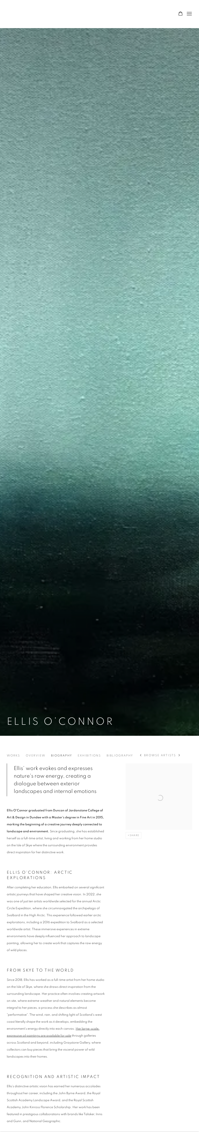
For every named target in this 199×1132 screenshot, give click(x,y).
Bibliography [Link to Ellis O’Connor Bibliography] (120, 755)
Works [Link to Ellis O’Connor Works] (13, 755)
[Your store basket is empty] (180, 14)
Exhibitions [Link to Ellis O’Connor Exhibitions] (89, 755)
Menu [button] (188, 14)
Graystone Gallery (29, 14)
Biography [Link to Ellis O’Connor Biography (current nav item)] (61, 755)
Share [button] (134, 835)
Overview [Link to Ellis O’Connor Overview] (35, 755)
